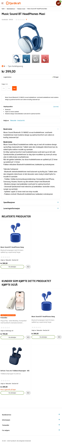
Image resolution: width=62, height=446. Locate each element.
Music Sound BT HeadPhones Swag (12, 247)
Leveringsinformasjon (11, 208)
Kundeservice (6, 415)
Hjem (3, 8)
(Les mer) (56, 106)
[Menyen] (2, 3)
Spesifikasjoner (9, 202)
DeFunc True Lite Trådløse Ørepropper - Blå (15, 371)
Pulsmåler (4, 318)
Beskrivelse (7, 129)
